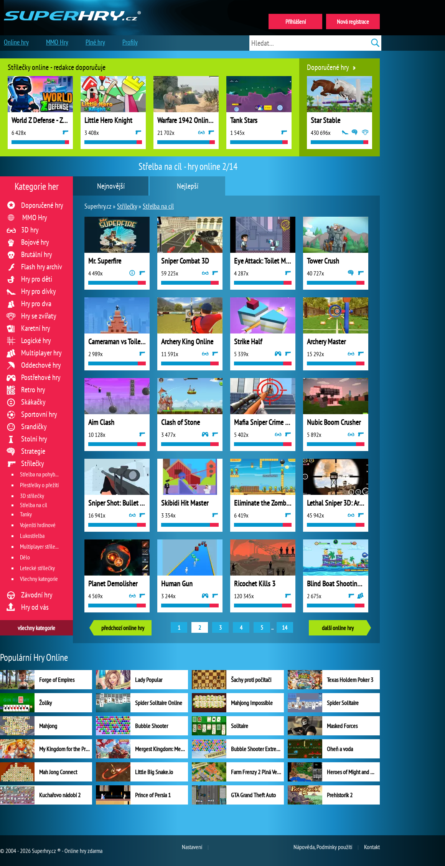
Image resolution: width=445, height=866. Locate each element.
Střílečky (32, 463)
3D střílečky (32, 495)
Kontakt (372, 847)
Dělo (25, 557)
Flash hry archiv (41, 267)
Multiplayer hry (41, 353)
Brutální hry (36, 254)
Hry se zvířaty (38, 316)
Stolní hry (34, 439)
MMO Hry (34, 217)
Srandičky (34, 426)
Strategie (33, 451)
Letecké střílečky (37, 568)
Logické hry (36, 340)
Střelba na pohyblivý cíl (44, 474)
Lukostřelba (32, 535)
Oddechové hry (41, 365)
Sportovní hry (39, 414)
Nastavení (192, 847)
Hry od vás (35, 607)
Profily (130, 42)
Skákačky (33, 402)
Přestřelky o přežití (39, 485)
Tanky (26, 514)
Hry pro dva (36, 304)
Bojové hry (35, 242)
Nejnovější (111, 186)
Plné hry (95, 42)
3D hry (30, 230)
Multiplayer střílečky (41, 546)
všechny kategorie (36, 628)
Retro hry (33, 390)
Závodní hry (37, 595)
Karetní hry (35, 328)
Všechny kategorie (39, 578)
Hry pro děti (36, 279)
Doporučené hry (42, 205)
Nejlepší (187, 186)
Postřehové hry (41, 377)
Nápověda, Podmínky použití (322, 847)
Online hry (16, 42)
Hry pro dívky (38, 291)
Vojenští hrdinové (38, 525)
